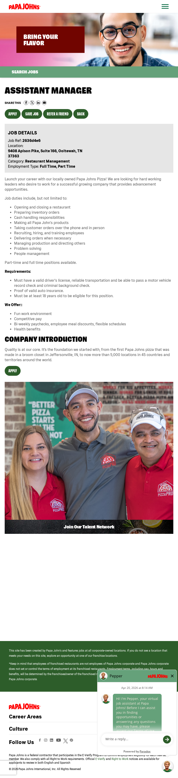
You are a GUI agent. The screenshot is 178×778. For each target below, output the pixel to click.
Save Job (31, 113)
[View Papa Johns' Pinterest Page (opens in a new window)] (72, 742)
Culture (18, 729)
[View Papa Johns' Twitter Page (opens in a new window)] (66, 742)
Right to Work (119, 758)
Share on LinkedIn (38, 102)
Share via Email (44, 102)
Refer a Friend (58, 113)
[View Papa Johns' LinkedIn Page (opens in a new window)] (52, 742)
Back (81, 113)
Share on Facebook (26, 102)
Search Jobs (25, 71)
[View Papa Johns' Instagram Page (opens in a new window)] (46, 742)
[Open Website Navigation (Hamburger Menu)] (166, 12)
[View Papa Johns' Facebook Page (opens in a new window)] (40, 742)
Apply (12, 113)
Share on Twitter (32, 102)
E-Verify (100, 758)
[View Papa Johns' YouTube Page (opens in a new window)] (59, 742)
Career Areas (25, 716)
